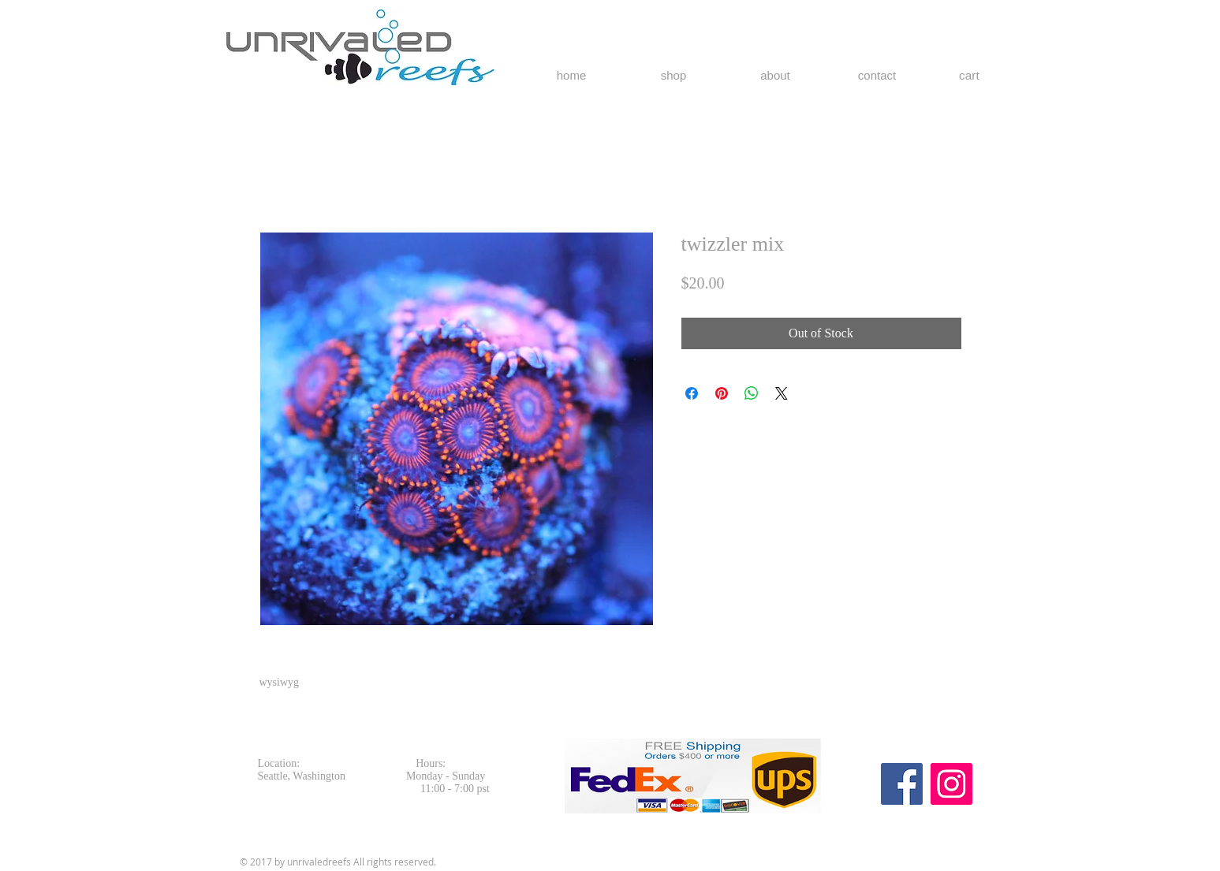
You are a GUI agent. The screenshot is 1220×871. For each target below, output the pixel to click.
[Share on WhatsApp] (751, 393)
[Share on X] (781, 393)
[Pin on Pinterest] (721, 393)
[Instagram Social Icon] (951, 784)
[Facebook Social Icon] (902, 784)
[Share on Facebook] (691, 393)
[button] (978, 76)
